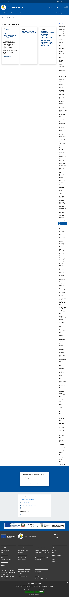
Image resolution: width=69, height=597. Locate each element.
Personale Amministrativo (6, 559)
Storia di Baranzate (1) (62, 440)
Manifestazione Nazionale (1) (62, 284)
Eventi (53, 561)
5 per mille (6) (62, 26)
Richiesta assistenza (22, 576)
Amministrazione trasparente (41, 569)
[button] (34, 594)
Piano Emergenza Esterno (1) (61, 345)
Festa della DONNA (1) (61, 197)
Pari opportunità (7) (62, 330)
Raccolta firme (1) (62, 382)
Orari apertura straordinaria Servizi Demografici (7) (62, 310)
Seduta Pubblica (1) (61, 408)
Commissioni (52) (62, 115)
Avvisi (53, 552)
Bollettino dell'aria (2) (61, 91)
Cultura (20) (62, 139)
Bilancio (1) (61, 84)
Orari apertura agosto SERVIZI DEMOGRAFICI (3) (62, 301)
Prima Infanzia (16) (62, 364)
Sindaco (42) (62, 427)
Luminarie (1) (62, 275)
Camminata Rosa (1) (61, 102)
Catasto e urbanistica (22, 557)
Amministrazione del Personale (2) (63, 35)
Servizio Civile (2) (62, 419)
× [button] (67, 582)
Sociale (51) (61, 430)
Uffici (2, 552)
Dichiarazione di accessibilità (41, 578)
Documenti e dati (4, 562)
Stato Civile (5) (61, 436)
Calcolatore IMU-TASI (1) (62, 98)
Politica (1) (61, 352)
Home (3, 18)
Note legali (37, 576)
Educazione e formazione (40, 548)
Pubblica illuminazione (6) (62, 377)
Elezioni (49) (62, 185)
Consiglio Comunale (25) (62, 135)
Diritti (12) (61, 152)
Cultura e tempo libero (23, 550)
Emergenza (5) (62, 187)
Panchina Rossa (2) (61, 325)
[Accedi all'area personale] (61, 1)
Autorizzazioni (38, 559)
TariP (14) (61, 444)
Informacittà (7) (62, 254)
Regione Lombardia (5, 1)
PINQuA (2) (61, 350)
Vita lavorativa (21, 552)
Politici (2, 557)
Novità (8, 18)
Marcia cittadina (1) (62, 289)
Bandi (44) (61, 79)
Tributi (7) (61, 450)
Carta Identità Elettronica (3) (62, 106)
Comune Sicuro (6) (61, 131)
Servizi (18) (61, 416)
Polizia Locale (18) (62, 356)
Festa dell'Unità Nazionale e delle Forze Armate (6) (62, 214)
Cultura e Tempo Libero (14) (62, 143)
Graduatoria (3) (62, 223)
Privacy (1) (61, 368)
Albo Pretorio (38, 571)
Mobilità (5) (61, 295)
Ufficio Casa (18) (62, 453)
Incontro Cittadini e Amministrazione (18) (63, 244)
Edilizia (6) (61, 161)
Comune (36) (62, 119)
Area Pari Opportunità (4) (62, 44)
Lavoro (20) (61, 272)
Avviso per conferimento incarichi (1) (62, 70)
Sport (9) (61, 433)
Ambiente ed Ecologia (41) (62, 30)
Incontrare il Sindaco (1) (62, 238)
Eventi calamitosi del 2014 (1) (62, 192)
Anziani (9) (61, 39)
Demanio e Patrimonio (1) (62, 148)
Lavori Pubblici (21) (62, 268)
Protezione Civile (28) (61, 371)
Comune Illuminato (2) (62, 126)
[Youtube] (55, 7)
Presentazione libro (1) (62, 360)
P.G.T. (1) (61, 335)
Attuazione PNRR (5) (61, 61)
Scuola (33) (61, 404)
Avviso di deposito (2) (61, 65)
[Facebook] (51, 7)
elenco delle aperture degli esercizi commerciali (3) (62, 167)
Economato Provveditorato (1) (62, 156)
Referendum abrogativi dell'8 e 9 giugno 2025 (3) (62, 393)
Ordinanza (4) (62, 322)
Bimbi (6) (61, 87)
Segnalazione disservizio (23, 571)
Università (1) (62, 457)
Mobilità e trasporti (22, 559)
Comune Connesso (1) (62, 122)
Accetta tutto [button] (29, 591)
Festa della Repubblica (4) (62, 207)
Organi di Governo (5, 548)
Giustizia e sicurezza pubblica (41, 550)
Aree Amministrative (5, 550)
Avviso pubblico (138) (62, 75)
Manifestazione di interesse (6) (62, 279)
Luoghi (53, 559)
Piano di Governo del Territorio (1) (62, 339)
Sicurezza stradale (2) (61, 424)
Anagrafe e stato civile (23, 548)
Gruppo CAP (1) (62, 227)
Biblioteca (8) (62, 82)
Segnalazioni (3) (62, 412)
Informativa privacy (39, 574)
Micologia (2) (62, 292)
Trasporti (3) (62, 447)
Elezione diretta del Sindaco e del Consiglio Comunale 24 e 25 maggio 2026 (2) (62, 177)
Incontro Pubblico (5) (61, 250)
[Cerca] (66, 7)
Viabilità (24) (62, 464)
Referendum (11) (62, 386)
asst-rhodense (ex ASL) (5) (62, 56)
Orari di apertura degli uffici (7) (62, 317)
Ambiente (37, 555)
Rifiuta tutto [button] (40, 591)
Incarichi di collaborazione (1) (62, 233)
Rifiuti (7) (61, 399)
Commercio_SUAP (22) (63, 111)
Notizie (6, 29)
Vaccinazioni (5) (62, 460)
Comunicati (54, 550)
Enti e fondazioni (4, 555)
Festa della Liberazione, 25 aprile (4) (62, 202)
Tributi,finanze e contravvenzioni (42, 552)
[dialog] (34, 589)
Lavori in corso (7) (61, 264)
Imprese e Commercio (22, 555)
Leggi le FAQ (20, 574)
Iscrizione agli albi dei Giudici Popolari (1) (62, 259)
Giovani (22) (62, 220)
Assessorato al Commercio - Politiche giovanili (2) (62, 51)
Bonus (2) (61, 94)
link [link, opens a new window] (47, 589)
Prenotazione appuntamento (24, 569)
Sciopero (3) (62, 402)
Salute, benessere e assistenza (41, 557)
